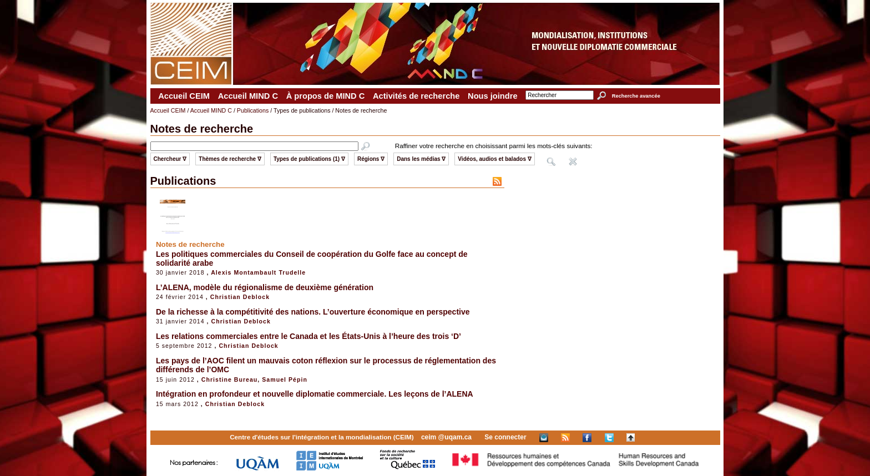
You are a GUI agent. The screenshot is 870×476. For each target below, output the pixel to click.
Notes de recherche (190, 244)
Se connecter (505, 437)
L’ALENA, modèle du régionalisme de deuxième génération (264, 287)
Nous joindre (493, 96)
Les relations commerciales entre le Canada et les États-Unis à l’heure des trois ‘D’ (308, 336)
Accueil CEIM (184, 96)
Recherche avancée (636, 96)
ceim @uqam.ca (446, 437)
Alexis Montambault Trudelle (258, 272)
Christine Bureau (229, 379)
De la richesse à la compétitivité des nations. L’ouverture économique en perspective (313, 311)
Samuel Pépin (284, 379)
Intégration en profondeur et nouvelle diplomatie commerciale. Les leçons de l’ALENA (314, 393)
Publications (253, 110)
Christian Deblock (240, 296)
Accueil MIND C (248, 96)
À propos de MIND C (325, 96)
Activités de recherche (416, 96)
